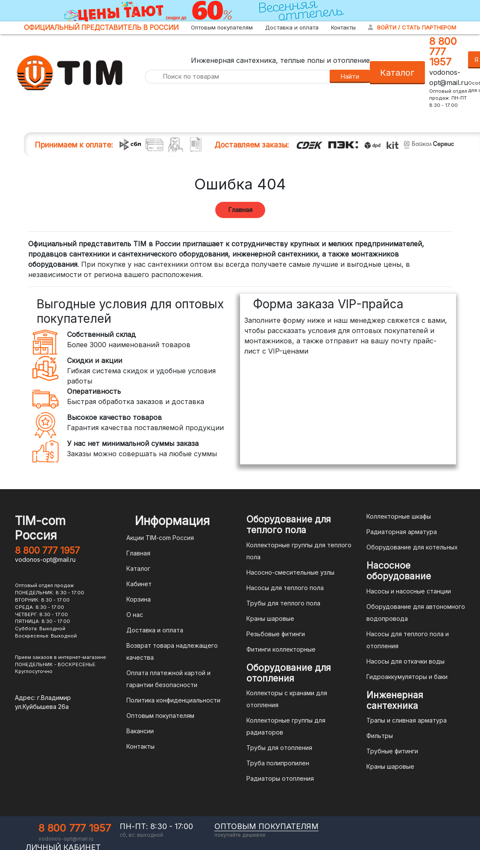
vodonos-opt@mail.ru (45, 559)
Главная (240, 210)
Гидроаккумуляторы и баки (407, 676)
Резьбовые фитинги (275, 634)
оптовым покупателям (266, 826)
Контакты (343, 27)
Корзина (138, 599)
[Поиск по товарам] (237, 77)
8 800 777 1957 (443, 51)
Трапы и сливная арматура (406, 720)
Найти (349, 76)
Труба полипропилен (277, 763)
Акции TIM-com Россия (160, 537)
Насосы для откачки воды (405, 661)
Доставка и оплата (292, 27)
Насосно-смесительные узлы (290, 572)
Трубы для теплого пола (283, 603)
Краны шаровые (270, 618)
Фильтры (379, 735)
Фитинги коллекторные (281, 649)
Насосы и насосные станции (408, 591)
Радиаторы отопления (280, 778)
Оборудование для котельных (412, 547)
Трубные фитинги (392, 751)
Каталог (397, 73)
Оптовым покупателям (222, 27)
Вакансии (140, 731)
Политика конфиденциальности (173, 700)
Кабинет (139, 583)
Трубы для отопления (279, 747)
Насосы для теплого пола (285, 587)
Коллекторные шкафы (398, 516)
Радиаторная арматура (401, 531)
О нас (134, 614)
